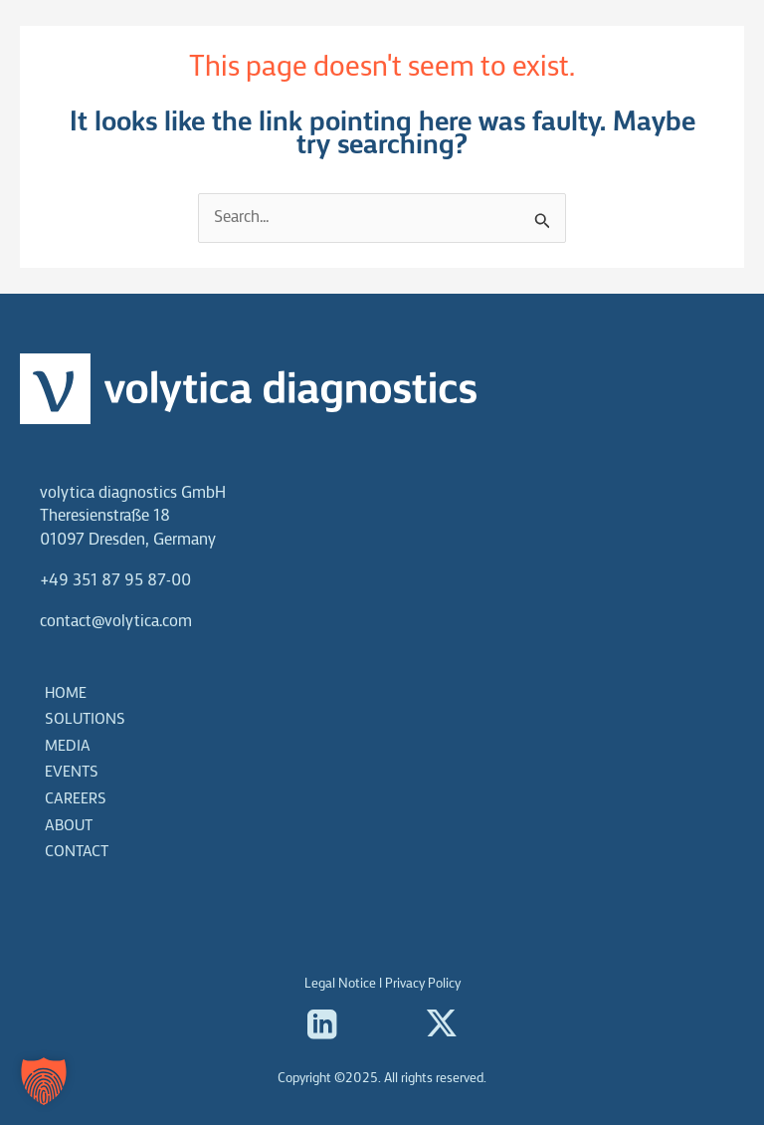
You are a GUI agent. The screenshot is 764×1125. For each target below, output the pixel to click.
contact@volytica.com (116, 621)
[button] (44, 1081)
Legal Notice (340, 984)
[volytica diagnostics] (109, 59)
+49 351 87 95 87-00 (115, 580)
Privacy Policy (423, 984)
